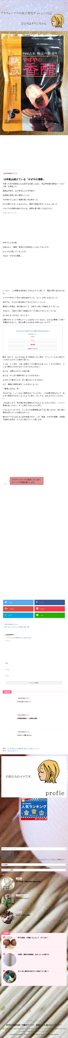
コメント (7, 640)
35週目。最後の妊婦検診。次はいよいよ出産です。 (34, 954)
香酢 (28, 627)
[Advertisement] (34, 152)
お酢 (5, 627)
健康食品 (21, 627)
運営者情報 (29, 1020)
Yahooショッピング (32, 348)
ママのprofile (38, 1020)
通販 (25, 627)
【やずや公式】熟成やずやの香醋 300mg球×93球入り (33, 331)
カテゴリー (4, 867)
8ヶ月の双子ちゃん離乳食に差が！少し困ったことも (23, 748)
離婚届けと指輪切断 (7, 852)
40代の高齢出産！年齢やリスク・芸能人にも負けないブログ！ (34, 1025)
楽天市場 (33, 344)
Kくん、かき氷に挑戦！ (23, 915)
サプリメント (14, 627)
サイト (7, 675)
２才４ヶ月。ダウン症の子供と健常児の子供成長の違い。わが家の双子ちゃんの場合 (28, 859)
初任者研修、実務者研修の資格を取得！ (28, 881)
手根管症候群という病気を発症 (27, 718)
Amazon (33, 340)
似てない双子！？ (13, 750)
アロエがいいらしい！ (24, 701)
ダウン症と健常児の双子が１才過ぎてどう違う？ (33, 971)
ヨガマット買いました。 (25, 735)
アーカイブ (4, 862)
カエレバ (35, 334)
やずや (9, 627)
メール (7, 669)
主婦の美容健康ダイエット (11, 624)
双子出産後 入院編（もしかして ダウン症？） (33, 937)
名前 (6, 663)
